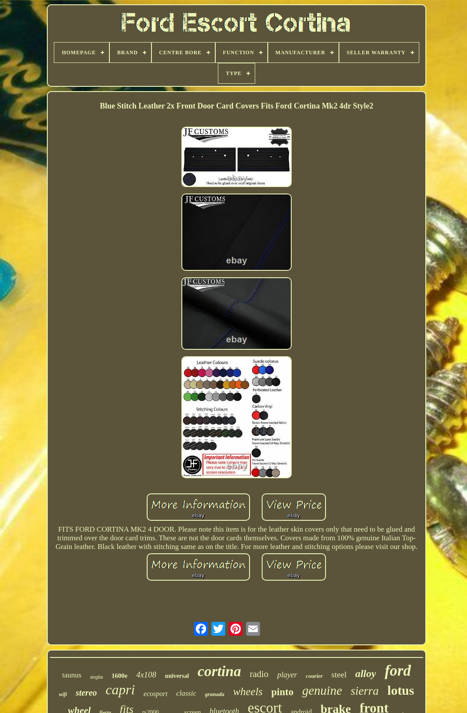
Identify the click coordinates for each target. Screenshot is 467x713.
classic (186, 693)
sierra (365, 690)
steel (339, 674)
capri (120, 689)
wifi (63, 694)
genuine (322, 690)
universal (177, 676)
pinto (282, 692)
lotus (401, 690)
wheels (248, 691)
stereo (86, 692)
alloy (365, 673)
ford (398, 670)
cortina (219, 671)
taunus (71, 675)
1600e (120, 675)
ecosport (156, 693)
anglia (96, 677)
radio (259, 674)
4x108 (146, 674)
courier (314, 676)
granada (214, 694)
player (287, 674)
